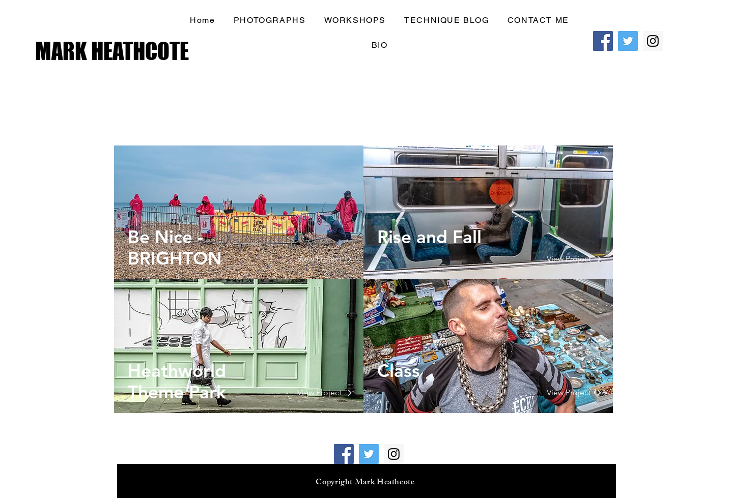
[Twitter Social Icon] (628, 41)
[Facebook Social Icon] (603, 41)
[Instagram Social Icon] (653, 41)
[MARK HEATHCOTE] (114, 51)
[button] (538, 20)
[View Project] (319, 259)
